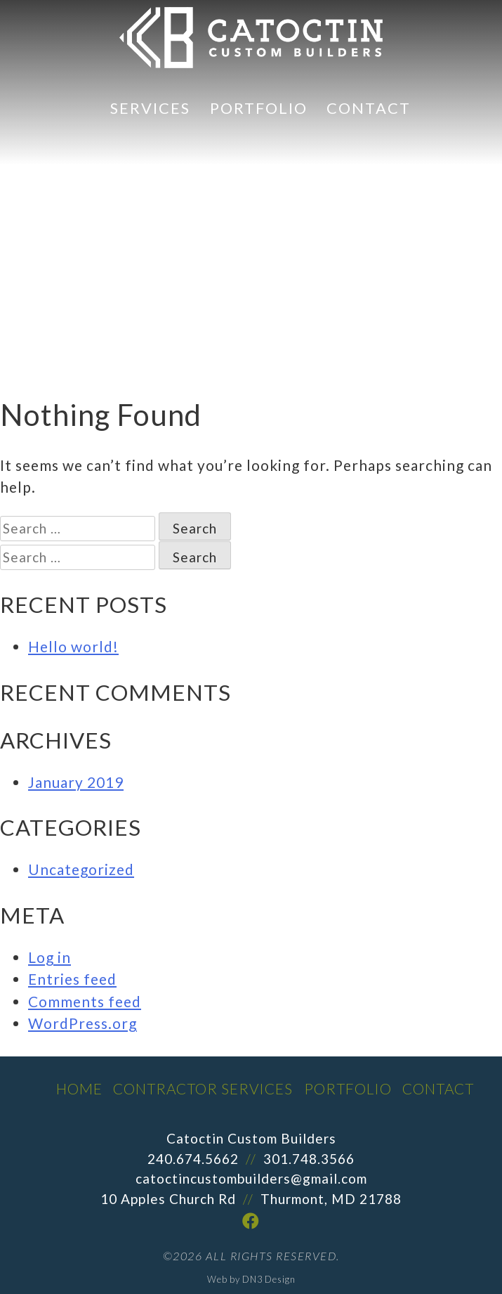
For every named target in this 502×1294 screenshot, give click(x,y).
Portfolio (259, 107)
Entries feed (72, 979)
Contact (368, 107)
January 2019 (76, 782)
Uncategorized (81, 869)
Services (150, 107)
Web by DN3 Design (251, 1279)
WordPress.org (82, 1023)
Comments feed (84, 1001)
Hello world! (73, 646)
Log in (49, 957)
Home (79, 1088)
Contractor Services (203, 1088)
